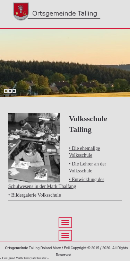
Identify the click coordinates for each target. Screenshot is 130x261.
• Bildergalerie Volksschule (34, 195)
